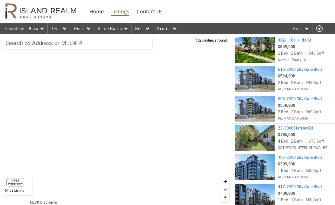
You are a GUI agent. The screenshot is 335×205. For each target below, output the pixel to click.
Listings (120, 11)
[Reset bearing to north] (225, 198)
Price (79, 28)
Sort (298, 28)
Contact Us (150, 11)
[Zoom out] (225, 190)
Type (56, 28)
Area (33, 28)
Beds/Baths (110, 28)
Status (163, 28)
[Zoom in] (225, 181)
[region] (116, 119)
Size (139, 28)
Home (96, 11)
